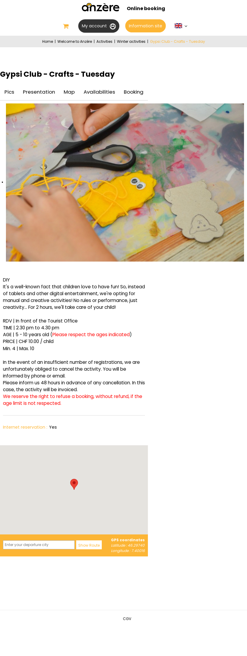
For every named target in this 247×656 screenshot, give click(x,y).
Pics (9, 91)
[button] (74, 484)
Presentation (39, 91)
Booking (133, 91)
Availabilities (99, 91)
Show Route (89, 545)
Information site (145, 26)
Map (69, 91)
